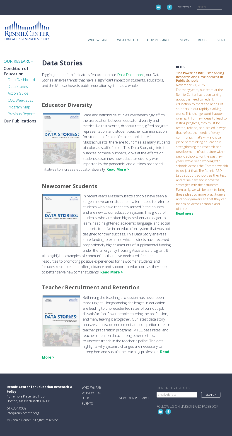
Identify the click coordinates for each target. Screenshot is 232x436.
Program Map (19, 107)
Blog (202, 40)
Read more (184, 213)
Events (221, 40)
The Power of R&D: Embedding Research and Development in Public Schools (200, 77)
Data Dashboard (21, 79)
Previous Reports (22, 113)
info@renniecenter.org (23, 413)
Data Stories (18, 86)
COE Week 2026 (21, 100)
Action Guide (18, 93)
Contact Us (184, 7)
